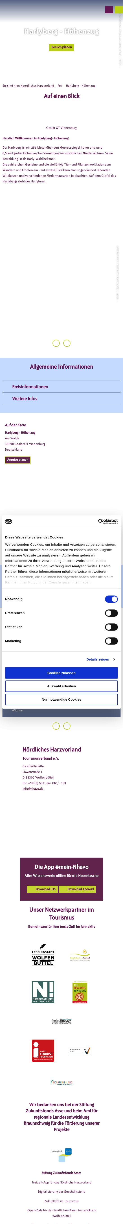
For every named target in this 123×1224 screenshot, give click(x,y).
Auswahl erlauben (61, 686)
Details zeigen (97, 659)
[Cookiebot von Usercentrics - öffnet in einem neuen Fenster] (98, 522)
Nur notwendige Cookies (61, 699)
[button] (75, 9)
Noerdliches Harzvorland (37, 85)
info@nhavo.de (32, 759)
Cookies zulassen (61, 673)
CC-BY (120, 62)
